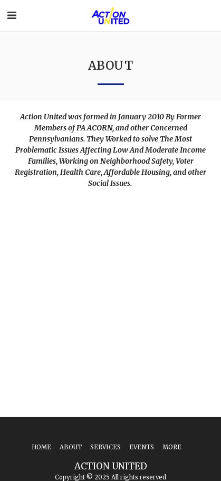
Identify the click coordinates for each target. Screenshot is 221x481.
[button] (12, 15)
